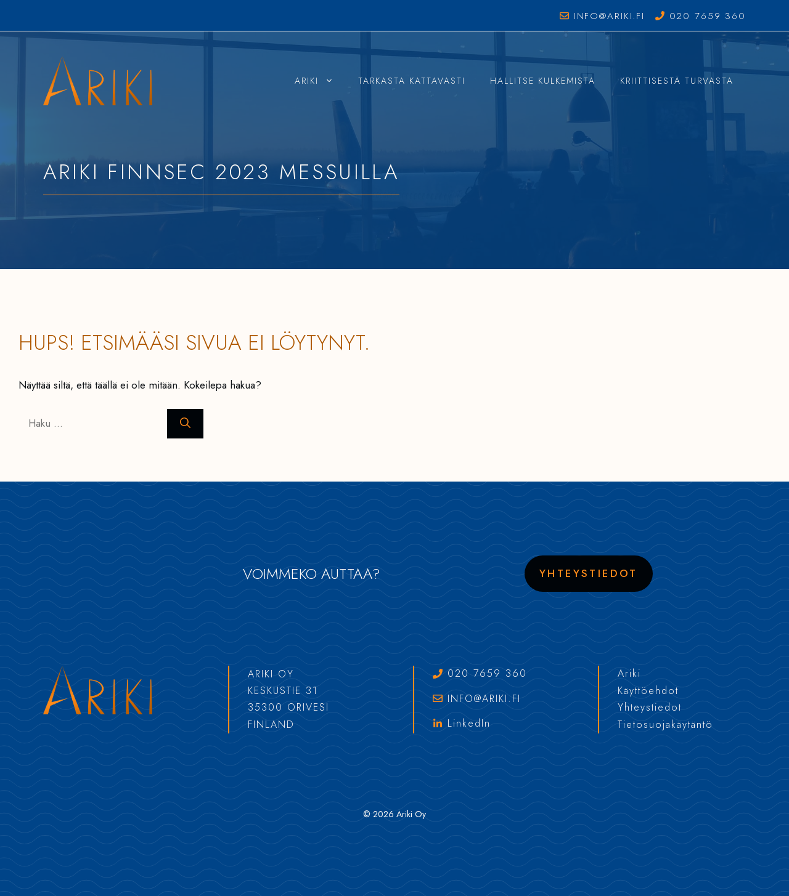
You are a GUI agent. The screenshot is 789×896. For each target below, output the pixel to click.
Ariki (320, 80)
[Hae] (185, 423)
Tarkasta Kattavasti (411, 81)
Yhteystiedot (588, 573)
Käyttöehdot (648, 691)
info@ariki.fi (609, 16)
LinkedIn (469, 723)
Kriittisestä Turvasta (677, 81)
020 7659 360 (707, 16)
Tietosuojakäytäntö (665, 724)
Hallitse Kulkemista (542, 81)
